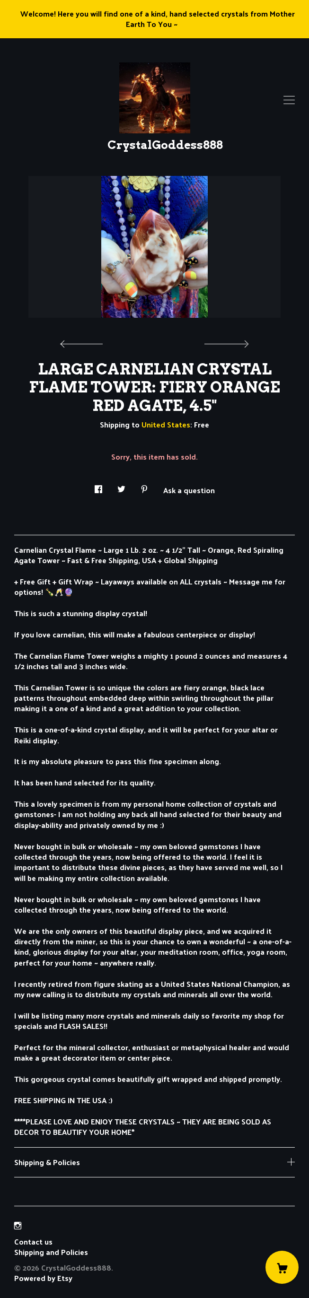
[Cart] (282, 1267)
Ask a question (189, 489)
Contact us (33, 1242)
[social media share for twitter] (121, 486)
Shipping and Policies (51, 1252)
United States (165, 424)
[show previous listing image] (83, 341)
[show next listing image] (225, 341)
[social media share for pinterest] (144, 486)
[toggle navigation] (289, 100)
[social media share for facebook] (98, 486)
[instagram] (17, 1225)
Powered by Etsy (43, 1278)
